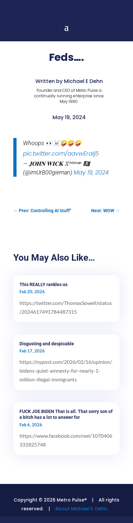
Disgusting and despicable (46, 343)
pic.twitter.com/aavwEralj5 (61, 153)
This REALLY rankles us (43, 284)
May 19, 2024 (91, 172)
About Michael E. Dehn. (81, 508)
